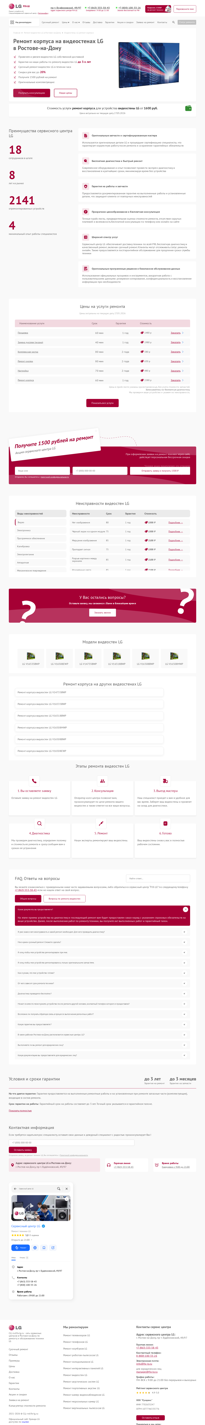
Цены (65, 22)
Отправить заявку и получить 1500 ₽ (109, 471)
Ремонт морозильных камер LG (81, 1347)
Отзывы (86, 22)
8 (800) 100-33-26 (146, 1301)
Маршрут (20, 1193)
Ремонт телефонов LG (75, 1287)
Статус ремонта (187, 22)
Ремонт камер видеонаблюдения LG (83, 1340)
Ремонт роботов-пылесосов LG (80, 1300)
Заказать (178, 333)
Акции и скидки (125, 22)
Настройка (25, 371)
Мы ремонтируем (24, 22)
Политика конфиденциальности (102, 1404)
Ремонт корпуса (28, 381)
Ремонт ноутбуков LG (75, 1294)
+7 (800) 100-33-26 (130, 7)
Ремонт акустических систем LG (81, 1327)
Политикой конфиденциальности (74, 1101)
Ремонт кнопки (28, 362)
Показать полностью (20, 1063)
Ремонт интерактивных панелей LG (83, 1314)
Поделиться (139, 1377)
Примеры (14, 1306)
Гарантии (109, 22)
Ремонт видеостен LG (75, 1320)
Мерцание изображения (84, 541)
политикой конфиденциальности (55, 478)
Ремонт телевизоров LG (76, 1281)
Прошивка (25, 333)
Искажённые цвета (81, 571)
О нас (76, 22)
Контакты (162, 22)
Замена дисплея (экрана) (33, 343)
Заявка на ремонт (145, 22)
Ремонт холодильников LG (78, 1307)
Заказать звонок (102, 613)
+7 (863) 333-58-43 (100, 7)
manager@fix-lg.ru (146, 1317)
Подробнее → (175, 523)
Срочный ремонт (50, 22)
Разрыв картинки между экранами (84, 561)
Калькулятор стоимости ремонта (27, 1351)
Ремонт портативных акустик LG (81, 1333)
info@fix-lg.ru (144, 1309)
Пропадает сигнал (81, 550)
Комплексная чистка (31, 352)
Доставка (97, 22)
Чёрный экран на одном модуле (88, 532)
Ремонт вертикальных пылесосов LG (83, 1353)
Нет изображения (81, 523)
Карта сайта (15, 1376)
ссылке (25, 1367)
